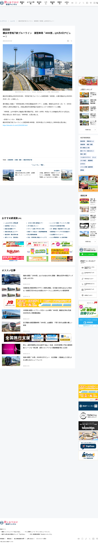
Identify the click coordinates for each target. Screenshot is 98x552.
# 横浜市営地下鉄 (27, 160)
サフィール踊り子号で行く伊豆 (35, 228)
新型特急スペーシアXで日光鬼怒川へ (60, 231)
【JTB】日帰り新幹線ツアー (35, 223)
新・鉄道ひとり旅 (84, 147)
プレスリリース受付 (41, 538)
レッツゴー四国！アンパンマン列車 (59, 223)
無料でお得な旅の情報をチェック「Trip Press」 (14, 534)
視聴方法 (59, 3)
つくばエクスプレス (85, 157)
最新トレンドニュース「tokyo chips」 (11, 531)
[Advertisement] (49, 13)
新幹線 (82, 170)
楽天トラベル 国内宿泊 (11, 237)
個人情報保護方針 (18, 538)
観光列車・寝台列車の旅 (11, 234)
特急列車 (82, 144)
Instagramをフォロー (88, 273)
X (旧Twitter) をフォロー (88, 284)
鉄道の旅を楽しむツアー (11, 231)
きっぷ (94, 157)
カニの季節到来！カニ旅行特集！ (59, 237)
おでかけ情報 (30, 3)
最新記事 (22, 3)
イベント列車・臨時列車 (86, 167)
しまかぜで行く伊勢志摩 (11, 223)
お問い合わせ (30, 538)
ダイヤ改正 (83, 160)
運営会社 (9, 538)
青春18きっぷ (90, 141)
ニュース (12, 21)
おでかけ (82, 163)
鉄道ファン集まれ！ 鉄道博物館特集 (37, 231)
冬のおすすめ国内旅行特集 (57, 226)
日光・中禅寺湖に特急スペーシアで (37, 237)
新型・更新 (89, 144)
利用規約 (2, 538)
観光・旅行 (83, 154)
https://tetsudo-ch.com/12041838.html (15, 125)
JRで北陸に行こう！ (33, 226)
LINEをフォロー (87, 295)
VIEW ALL (88, 130)
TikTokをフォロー (87, 279)
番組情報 (52, 3)
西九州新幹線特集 (32, 234)
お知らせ (67, 3)
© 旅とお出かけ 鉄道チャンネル (6, 541)
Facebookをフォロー (88, 290)
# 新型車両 (10, 160)
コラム (45, 3)
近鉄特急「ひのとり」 (11, 226)
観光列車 (82, 141)
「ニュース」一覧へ (37, 165)
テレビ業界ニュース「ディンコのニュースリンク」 (37, 531)
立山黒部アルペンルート (56, 234)
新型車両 (90, 160)
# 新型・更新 (17, 160)
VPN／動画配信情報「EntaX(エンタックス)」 (41, 534)
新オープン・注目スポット (87, 151)
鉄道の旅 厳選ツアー (10, 228)
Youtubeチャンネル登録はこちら (88, 267)
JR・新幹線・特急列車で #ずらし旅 (60, 228)
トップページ (3, 21)
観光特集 (39, 3)
